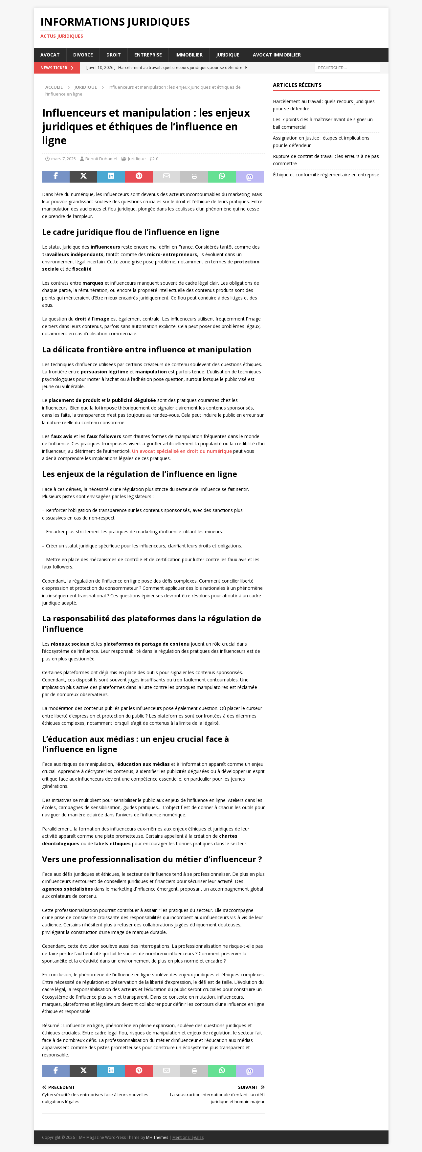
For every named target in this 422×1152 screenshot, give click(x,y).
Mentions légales (188, 1137)
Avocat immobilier (277, 55)
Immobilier (189, 55)
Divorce (83, 55)
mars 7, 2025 (63, 159)
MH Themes (157, 1137)
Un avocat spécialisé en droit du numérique (182, 451)
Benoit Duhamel (101, 159)
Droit (113, 55)
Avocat (50, 55)
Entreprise (148, 55)
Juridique (227, 55)
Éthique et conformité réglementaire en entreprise (326, 174)
